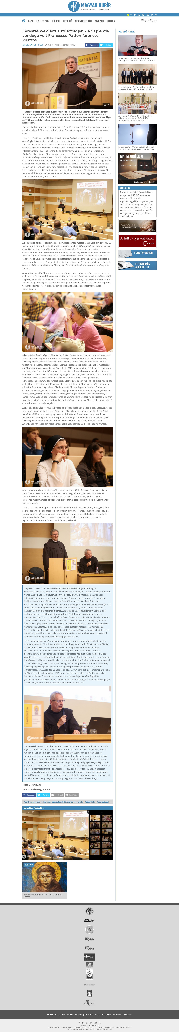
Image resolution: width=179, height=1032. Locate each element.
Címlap (50, 1015)
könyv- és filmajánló (143, 207)
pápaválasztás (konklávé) (131, 210)
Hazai (31, 21)
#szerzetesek (103, 802)
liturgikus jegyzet (136, 213)
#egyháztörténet (32, 802)
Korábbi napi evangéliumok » (144, 182)
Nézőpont (99, 21)
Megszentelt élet (83, 21)
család (135, 195)
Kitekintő (67, 21)
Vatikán (123, 207)
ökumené (135, 198)
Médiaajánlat (80, 1029)
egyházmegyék (128, 201)
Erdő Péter (133, 192)
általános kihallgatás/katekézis (138, 204)
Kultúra (111, 21)
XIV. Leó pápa (43, 21)
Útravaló (124, 192)
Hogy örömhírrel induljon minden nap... (134, 160)
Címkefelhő (125, 188)
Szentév (131, 207)
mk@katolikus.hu (108, 1027)
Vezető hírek (126, 31)
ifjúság (141, 192)
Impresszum (71, 1029)
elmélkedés (145, 195)
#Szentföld (90, 802)
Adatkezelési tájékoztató (104, 1029)
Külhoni (56, 21)
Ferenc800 (124, 198)
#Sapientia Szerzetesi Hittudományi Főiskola (62, 802)
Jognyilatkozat (90, 1029)
